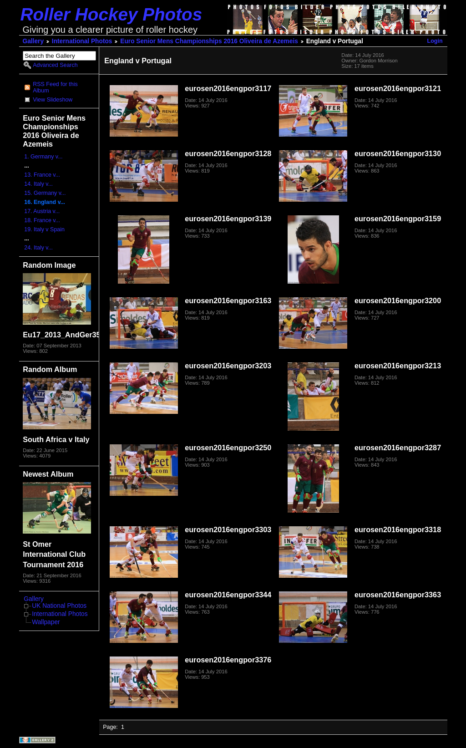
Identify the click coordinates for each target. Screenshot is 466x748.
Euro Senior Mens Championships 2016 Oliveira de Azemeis (209, 41)
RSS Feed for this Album (55, 87)
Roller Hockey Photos (111, 14)
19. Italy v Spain (44, 229)
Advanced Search (55, 65)
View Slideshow (52, 100)
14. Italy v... (38, 184)
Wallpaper (46, 622)
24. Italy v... (38, 247)
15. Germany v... (45, 193)
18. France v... (42, 220)
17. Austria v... (42, 211)
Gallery (33, 41)
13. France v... (42, 175)
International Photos (82, 41)
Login (435, 41)
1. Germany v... (43, 156)
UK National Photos (59, 605)
